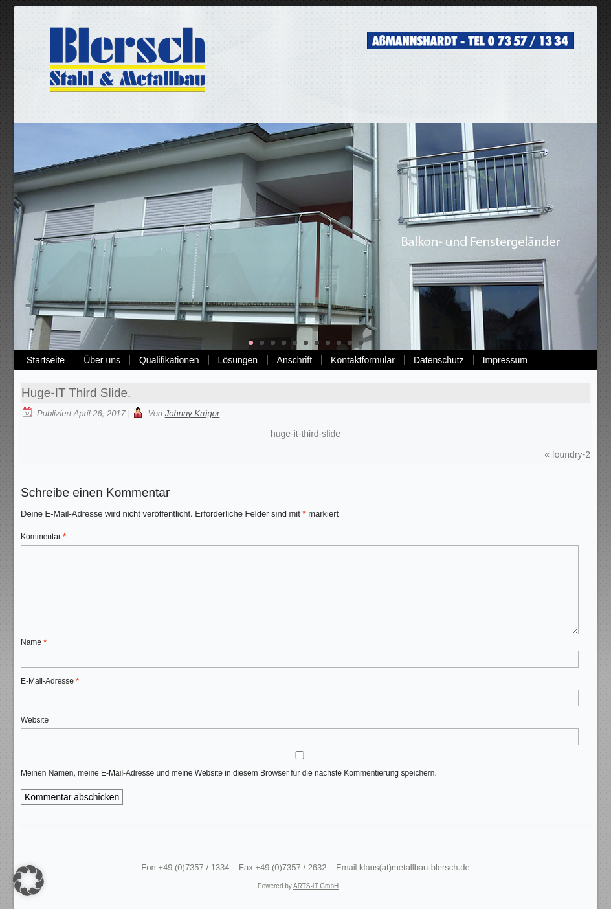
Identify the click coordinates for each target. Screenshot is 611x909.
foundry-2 (571, 454)
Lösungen (238, 360)
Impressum (505, 360)
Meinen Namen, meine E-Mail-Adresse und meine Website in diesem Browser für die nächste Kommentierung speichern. (229, 773)
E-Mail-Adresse (50, 681)
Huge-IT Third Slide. (76, 392)
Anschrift (294, 360)
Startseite (46, 360)
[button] (28, 880)
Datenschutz (439, 360)
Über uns (101, 360)
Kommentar (43, 536)
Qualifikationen (169, 360)
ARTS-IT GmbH (316, 886)
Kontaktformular (363, 360)
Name (34, 642)
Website (35, 719)
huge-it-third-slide (305, 434)
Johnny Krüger (192, 413)
